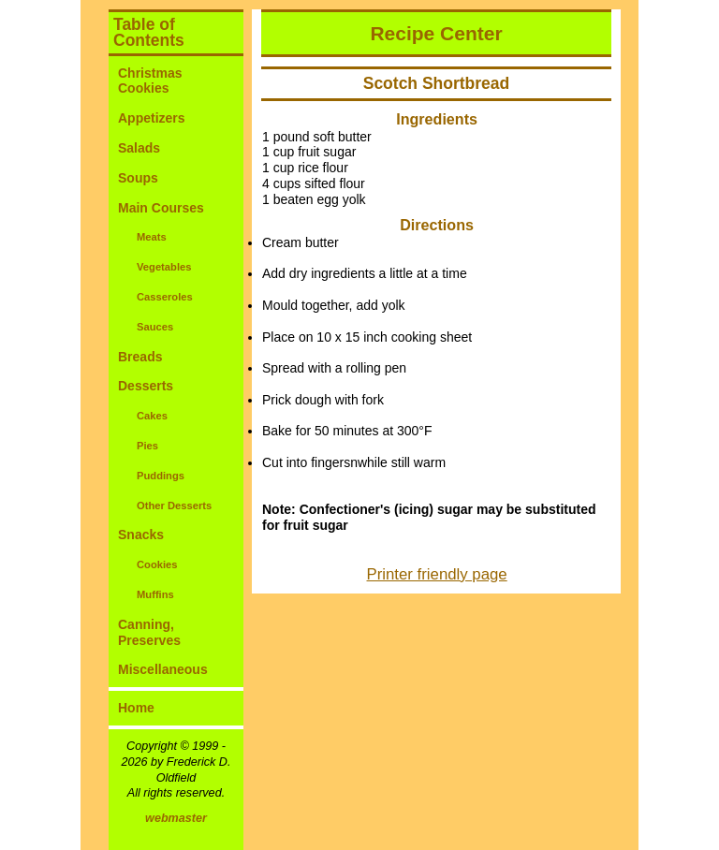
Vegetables (164, 266)
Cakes (152, 415)
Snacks (141, 534)
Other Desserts (174, 505)
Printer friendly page (437, 574)
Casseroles (165, 296)
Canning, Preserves (149, 632)
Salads (139, 147)
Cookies (157, 564)
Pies (147, 445)
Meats (152, 236)
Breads (140, 356)
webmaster (176, 818)
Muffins (155, 594)
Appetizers (151, 117)
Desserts (145, 385)
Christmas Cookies (150, 81)
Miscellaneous (163, 669)
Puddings (160, 475)
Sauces (155, 326)
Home (136, 707)
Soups (138, 177)
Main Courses (161, 207)
